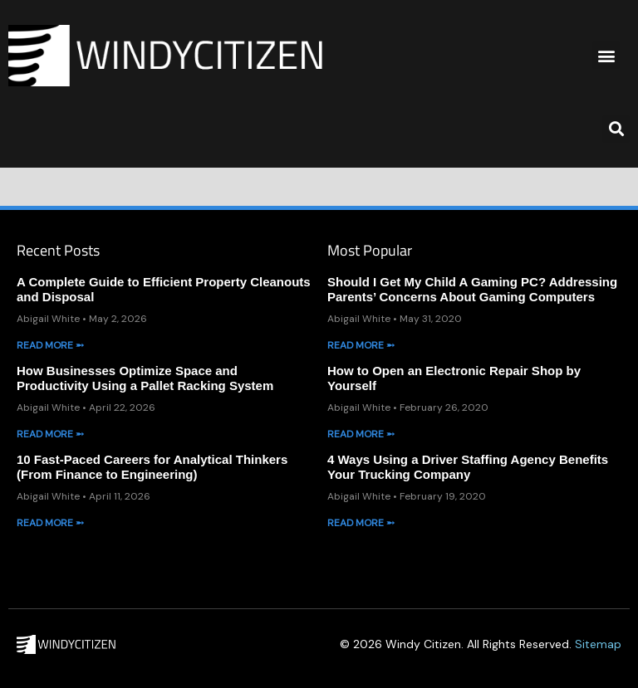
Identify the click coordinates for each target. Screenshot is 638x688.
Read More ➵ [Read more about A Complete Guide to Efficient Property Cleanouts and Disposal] (50, 345)
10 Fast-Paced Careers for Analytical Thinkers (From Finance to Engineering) (152, 466)
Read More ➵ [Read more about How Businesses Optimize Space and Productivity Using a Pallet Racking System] (50, 434)
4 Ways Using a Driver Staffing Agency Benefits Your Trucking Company (467, 466)
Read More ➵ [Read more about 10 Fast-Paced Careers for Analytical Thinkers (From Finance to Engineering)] (50, 522)
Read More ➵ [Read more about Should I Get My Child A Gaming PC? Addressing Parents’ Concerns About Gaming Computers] (361, 345)
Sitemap (598, 644)
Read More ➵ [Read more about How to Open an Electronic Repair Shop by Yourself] (361, 434)
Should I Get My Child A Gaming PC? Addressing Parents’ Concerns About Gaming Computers (472, 289)
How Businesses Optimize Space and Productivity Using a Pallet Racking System (145, 378)
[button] (606, 55)
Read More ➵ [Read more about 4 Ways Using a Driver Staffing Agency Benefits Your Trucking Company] (361, 522)
